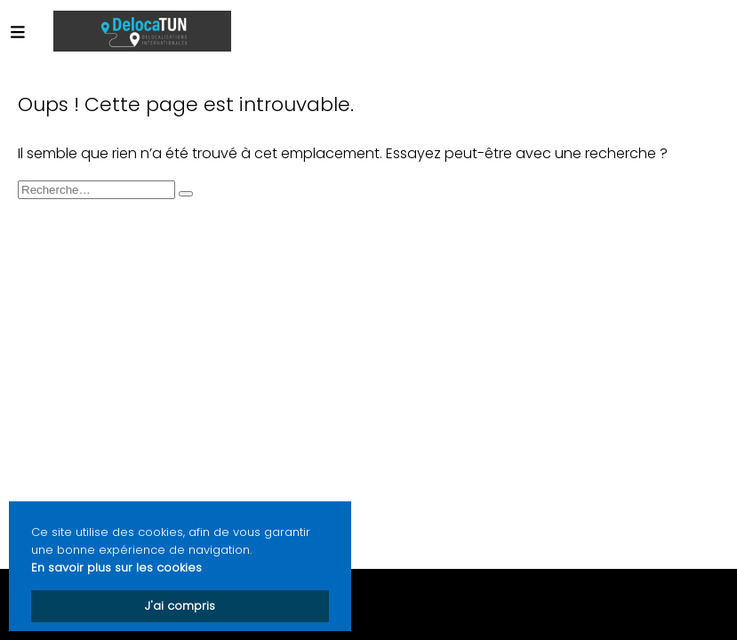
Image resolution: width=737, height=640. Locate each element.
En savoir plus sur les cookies (116, 567)
